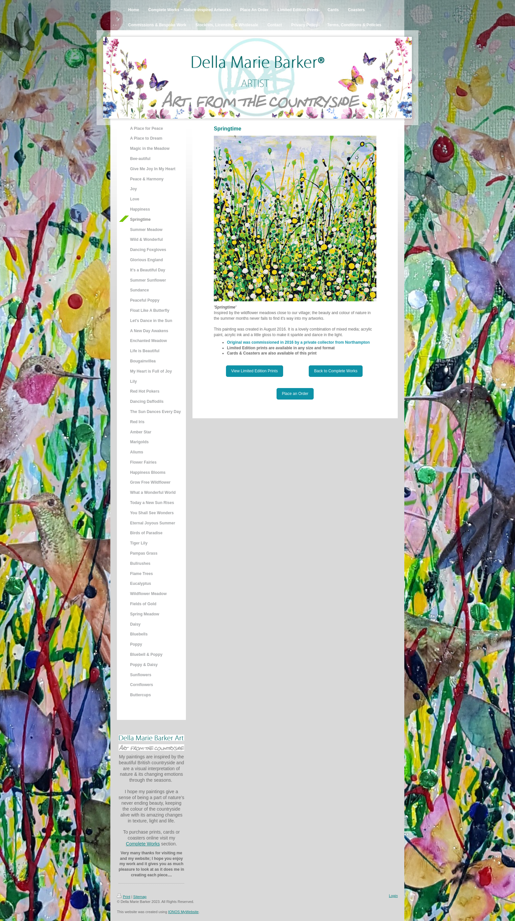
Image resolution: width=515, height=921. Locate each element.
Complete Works (143, 843)
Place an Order (295, 393)
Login (393, 896)
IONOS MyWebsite (183, 912)
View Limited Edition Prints (254, 371)
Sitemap (139, 897)
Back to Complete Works (335, 371)
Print (123, 897)
